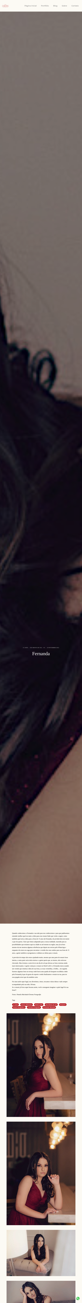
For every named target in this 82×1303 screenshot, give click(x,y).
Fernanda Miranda (49, 1007)
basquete (63, 1004)
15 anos (15, 1004)
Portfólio (45, 6)
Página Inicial (30, 6)
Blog (55, 6)
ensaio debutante (26, 1004)
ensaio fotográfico (19, 1007)
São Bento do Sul (51, 1004)
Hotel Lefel (38, 1004)
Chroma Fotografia (34, 1007)
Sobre (64, 6)
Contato (75, 6)
